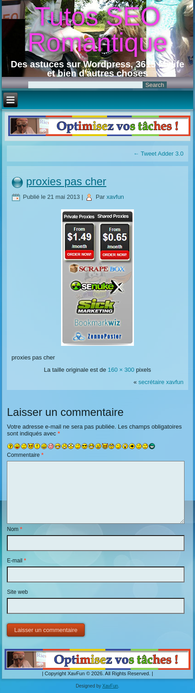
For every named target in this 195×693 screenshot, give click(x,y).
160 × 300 (121, 369)
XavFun (110, 685)
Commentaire (25, 455)
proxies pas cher (66, 181)
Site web (17, 592)
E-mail (16, 560)
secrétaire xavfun (161, 382)
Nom (14, 529)
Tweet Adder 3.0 (158, 153)
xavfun (115, 196)
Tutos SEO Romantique (97, 29)
